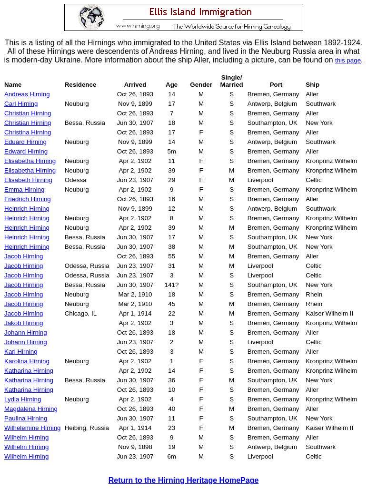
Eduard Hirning (25, 141)
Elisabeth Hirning (28, 180)
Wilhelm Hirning (26, 437)
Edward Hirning (26, 151)
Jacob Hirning (23, 256)
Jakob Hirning (23, 323)
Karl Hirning (21, 351)
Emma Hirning (24, 189)
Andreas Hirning (27, 94)
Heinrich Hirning (27, 208)
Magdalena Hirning (31, 408)
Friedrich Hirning (27, 199)
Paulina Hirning (25, 418)
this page (348, 60)
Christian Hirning (27, 113)
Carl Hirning (21, 103)
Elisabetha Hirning (30, 160)
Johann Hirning (25, 332)
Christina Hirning (27, 132)
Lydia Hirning (22, 399)
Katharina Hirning (28, 370)
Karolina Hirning (27, 361)
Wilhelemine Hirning (32, 427)
